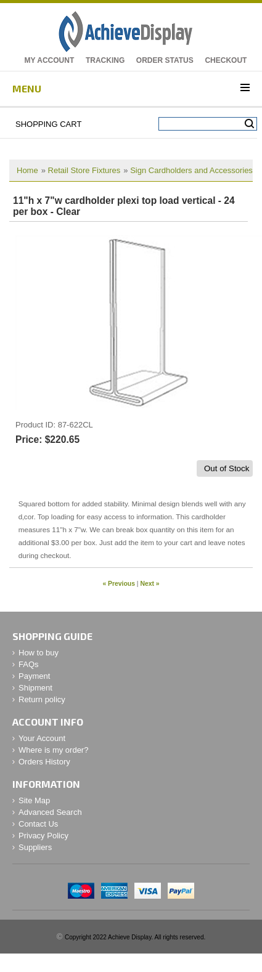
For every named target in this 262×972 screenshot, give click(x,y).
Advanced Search (50, 812)
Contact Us (38, 823)
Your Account (41, 738)
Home (27, 170)
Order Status (165, 60)
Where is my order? (53, 750)
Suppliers (35, 847)
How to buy (38, 652)
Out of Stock (226, 468)
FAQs (28, 664)
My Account (50, 60)
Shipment (35, 687)
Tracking (105, 60)
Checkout (226, 60)
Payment (34, 676)
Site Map (34, 800)
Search (249, 124)
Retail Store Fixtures (84, 170)
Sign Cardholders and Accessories (191, 170)
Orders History (44, 761)
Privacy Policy (43, 835)
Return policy (41, 699)
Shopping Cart (48, 124)
